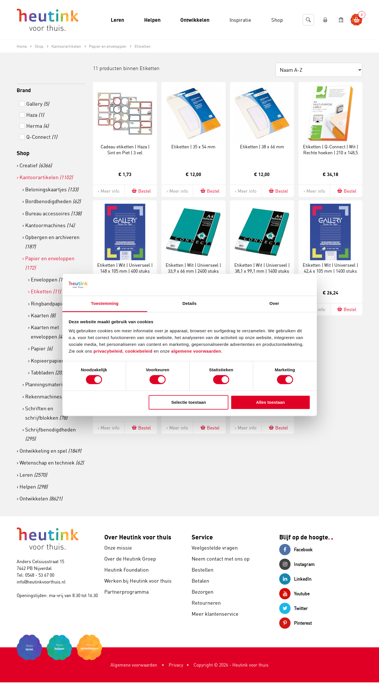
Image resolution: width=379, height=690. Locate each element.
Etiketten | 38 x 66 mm (262, 146)
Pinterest (295, 623)
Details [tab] (190, 303)
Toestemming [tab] (105, 303)
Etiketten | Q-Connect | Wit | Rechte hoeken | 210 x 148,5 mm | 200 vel (330, 152)
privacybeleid (108, 351)
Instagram (297, 564)
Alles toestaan (270, 402)
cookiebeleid (139, 351)
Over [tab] (274, 303)
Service (202, 537)
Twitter (293, 608)
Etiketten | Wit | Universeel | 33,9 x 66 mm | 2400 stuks (193, 268)
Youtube (294, 593)
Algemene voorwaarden (134, 665)
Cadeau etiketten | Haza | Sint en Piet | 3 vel (125, 149)
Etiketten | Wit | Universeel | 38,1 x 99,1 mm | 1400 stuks (262, 268)
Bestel (141, 190)
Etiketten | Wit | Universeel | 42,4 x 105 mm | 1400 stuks (330, 268)
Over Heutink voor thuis (137, 537)
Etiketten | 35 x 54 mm (193, 146)
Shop (23, 153)
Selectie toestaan (188, 402)
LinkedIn (295, 579)
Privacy (176, 665)
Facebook (296, 549)
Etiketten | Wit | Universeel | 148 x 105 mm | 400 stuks (125, 268)
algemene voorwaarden (196, 351)
